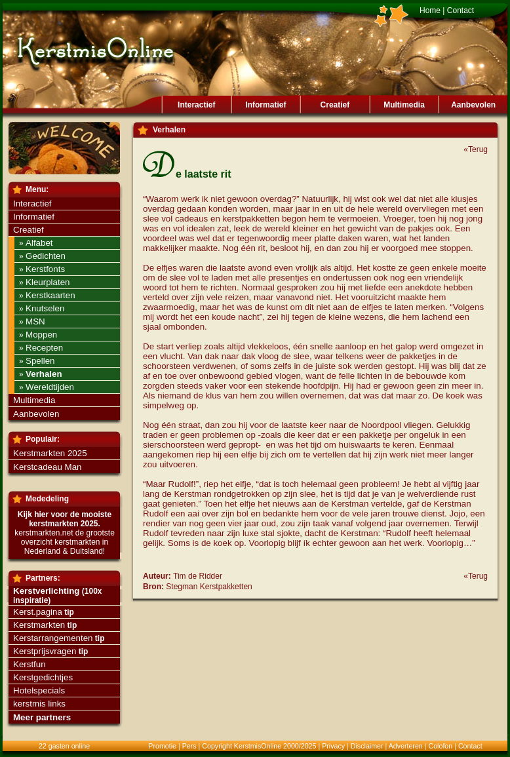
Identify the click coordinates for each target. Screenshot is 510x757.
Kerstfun (29, 664)
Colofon (440, 746)
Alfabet (39, 243)
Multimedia (404, 104)
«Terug (475, 149)
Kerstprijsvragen (44, 651)
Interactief (196, 104)
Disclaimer (367, 746)
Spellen (40, 361)
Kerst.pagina (37, 612)
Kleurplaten (47, 282)
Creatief (335, 104)
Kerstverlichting (46, 591)
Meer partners (42, 717)
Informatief (265, 104)
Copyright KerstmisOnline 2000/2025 (259, 746)
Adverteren (406, 746)
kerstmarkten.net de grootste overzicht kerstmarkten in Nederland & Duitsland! (64, 542)
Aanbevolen (473, 104)
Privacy (333, 746)
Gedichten (46, 256)
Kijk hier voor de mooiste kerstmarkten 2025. (64, 519)
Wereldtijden (50, 387)
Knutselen (45, 308)
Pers (189, 746)
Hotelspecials (39, 690)
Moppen (41, 335)
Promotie (162, 746)
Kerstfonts (45, 269)
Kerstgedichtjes (43, 677)
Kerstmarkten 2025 (50, 453)
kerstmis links (39, 703)
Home (430, 10)
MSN (35, 321)
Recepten (44, 348)
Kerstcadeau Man (47, 467)
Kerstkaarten (50, 295)
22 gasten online (64, 746)
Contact (460, 10)
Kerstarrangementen (53, 638)
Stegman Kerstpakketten (209, 586)
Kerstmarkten (39, 625)
